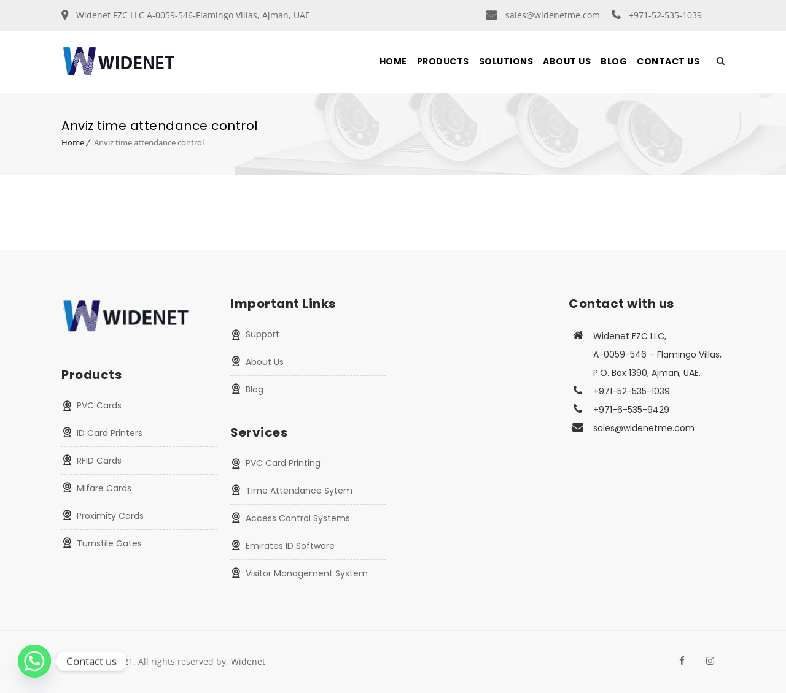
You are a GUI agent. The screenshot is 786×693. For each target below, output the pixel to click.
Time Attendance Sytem (299, 490)
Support (262, 334)
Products (443, 61)
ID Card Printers (109, 433)
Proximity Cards (110, 516)
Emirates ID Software (290, 546)
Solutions (506, 61)
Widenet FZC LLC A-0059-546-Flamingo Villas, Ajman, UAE (193, 15)
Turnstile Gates (109, 543)
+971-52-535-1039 (665, 15)
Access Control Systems (298, 518)
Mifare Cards (104, 488)
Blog (614, 61)
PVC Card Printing (283, 463)
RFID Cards (99, 460)
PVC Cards (99, 405)
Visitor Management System (307, 573)
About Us (567, 61)
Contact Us (668, 61)
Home (393, 61)
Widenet (248, 661)
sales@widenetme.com (552, 15)
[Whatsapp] (34, 661)
